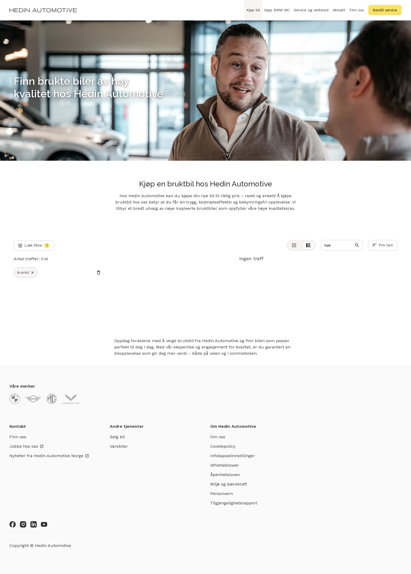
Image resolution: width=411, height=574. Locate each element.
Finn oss (356, 10)
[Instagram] (23, 524)
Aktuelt (339, 10)
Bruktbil (26, 272)
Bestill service (385, 10)
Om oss (217, 436)
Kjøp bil (253, 13)
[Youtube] (44, 524)
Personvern (221, 493)
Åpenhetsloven (225, 474)
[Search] (342, 245)
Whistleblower (224, 465)
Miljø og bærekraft (228, 484)
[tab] (294, 245)
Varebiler (119, 446)
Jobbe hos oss (26, 446)
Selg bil (117, 436)
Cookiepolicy (222, 446)
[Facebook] (12, 524)
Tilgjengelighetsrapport (233, 502)
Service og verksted (311, 13)
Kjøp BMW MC (277, 13)
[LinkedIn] (33, 524)
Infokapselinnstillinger (232, 455)
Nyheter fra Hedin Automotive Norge (49, 455)
